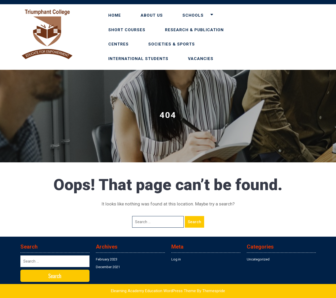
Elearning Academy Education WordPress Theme (153, 290)
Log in (176, 259)
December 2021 (108, 267)
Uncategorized (258, 259)
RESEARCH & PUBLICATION (194, 29)
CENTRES (118, 44)
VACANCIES (200, 58)
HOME (114, 15)
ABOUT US (152, 15)
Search (194, 221)
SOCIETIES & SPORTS (171, 44)
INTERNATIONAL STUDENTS (138, 58)
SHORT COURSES (126, 29)
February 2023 (106, 259)
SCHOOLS (193, 15)
